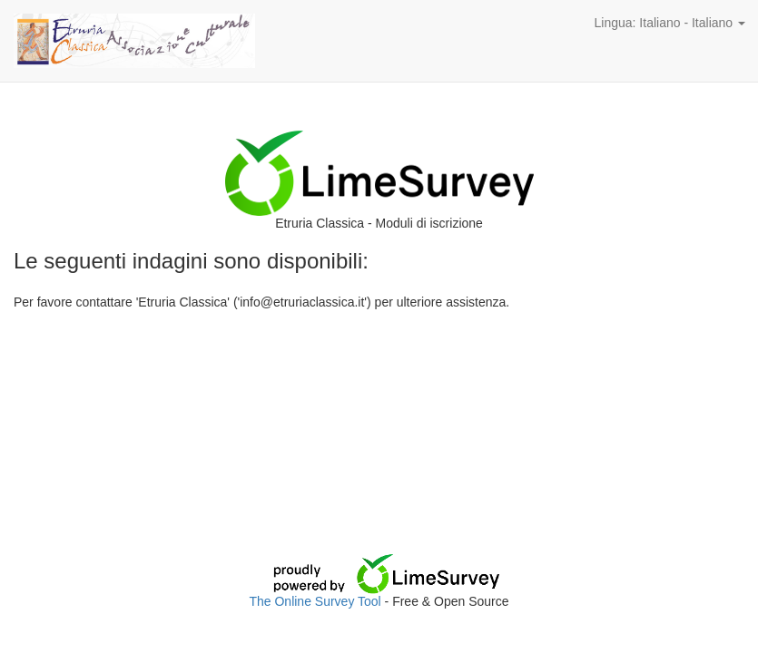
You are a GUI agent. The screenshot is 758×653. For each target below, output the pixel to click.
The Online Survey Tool (316, 601)
